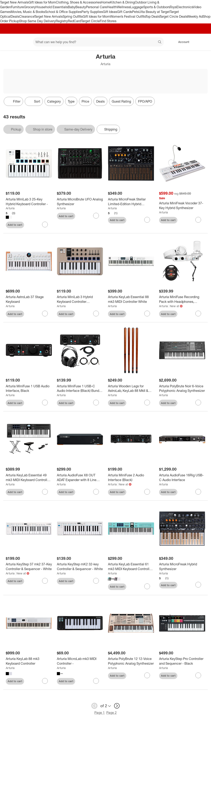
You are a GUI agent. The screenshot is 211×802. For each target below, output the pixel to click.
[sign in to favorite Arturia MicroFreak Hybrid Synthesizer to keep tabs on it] (198, 585)
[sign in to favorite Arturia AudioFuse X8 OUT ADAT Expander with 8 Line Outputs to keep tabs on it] (96, 492)
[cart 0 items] (202, 41)
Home (105, 2)
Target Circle (90, 21)
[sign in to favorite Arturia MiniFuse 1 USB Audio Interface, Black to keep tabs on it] (45, 402)
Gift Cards (124, 12)
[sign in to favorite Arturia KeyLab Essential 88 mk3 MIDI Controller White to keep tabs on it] (147, 313)
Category (54, 101)
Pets (135, 12)
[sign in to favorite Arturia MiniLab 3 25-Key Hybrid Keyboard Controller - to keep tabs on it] (45, 224)
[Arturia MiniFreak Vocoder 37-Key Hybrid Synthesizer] (182, 205)
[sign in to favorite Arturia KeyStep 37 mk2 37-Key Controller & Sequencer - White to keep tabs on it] (45, 581)
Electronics (184, 7)
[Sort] (34, 101)
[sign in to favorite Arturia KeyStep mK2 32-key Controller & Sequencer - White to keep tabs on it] (96, 581)
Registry (62, 21)
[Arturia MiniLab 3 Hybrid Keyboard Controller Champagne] (80, 299)
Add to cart (15, 224)
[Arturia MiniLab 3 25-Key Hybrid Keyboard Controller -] (29, 201)
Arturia (10, 208)
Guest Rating (121, 101)
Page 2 (111, 713)
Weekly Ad (195, 16)
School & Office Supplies (63, 12)
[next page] (117, 705)
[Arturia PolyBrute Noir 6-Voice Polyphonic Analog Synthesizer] (182, 388)
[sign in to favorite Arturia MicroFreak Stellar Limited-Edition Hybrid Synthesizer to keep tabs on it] (147, 220)
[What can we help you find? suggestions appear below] (98, 41)
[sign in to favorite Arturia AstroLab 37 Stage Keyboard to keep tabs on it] (45, 313)
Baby (71, 7)
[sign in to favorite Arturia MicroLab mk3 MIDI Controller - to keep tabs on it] (96, 681)
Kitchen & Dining (122, 2)
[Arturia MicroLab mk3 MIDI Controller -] (80, 661)
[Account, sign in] (182, 41)
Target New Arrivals (14, 2)
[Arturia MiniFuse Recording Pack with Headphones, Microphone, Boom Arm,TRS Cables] (182, 299)
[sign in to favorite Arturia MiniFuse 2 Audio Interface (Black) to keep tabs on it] (147, 492)
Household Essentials (52, 7)
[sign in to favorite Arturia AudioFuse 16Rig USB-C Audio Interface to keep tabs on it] (198, 492)
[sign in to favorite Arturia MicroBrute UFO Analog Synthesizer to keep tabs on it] (96, 216)
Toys (173, 7)
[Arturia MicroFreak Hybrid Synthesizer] (182, 566)
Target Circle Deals (173, 16)
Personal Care (96, 7)
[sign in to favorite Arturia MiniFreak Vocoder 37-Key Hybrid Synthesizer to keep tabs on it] (198, 220)
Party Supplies (92, 12)
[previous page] (94, 705)
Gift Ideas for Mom (42, 2)
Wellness (123, 7)
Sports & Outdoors (156, 7)
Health (112, 7)
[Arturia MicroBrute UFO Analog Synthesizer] (80, 201)
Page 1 (99, 713)
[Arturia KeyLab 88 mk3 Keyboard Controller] (29, 661)
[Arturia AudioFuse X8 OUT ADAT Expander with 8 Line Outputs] (80, 477)
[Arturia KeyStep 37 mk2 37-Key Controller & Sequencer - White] (29, 566)
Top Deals (152, 16)
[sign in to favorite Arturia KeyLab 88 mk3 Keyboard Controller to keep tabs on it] (45, 681)
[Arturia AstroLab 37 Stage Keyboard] (29, 299)
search (160, 42)
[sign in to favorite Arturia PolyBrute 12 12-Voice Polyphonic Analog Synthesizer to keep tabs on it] (147, 675)
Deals (15, 16)
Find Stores (108, 21)
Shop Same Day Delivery (37, 21)
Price (85, 101)
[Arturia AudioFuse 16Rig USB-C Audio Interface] (182, 477)
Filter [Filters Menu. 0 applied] (13, 101)
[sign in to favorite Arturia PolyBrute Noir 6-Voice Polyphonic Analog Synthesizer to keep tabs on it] (198, 402)
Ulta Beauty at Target (154, 12)
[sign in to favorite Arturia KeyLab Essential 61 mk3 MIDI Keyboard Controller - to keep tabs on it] (147, 586)
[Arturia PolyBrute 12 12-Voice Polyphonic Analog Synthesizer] (131, 661)
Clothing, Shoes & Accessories (78, 2)
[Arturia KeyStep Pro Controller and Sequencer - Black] (182, 661)
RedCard (74, 21)
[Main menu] (23, 41)
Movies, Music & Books (28, 12)
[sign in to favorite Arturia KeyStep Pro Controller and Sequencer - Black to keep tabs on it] (198, 675)
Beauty (80, 7)
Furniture (17, 7)
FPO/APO (145, 101)
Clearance (26, 16)
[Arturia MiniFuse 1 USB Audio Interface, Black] (29, 388)
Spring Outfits (73, 16)
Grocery (30, 7)
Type (71, 101)
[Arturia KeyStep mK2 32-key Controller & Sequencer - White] (80, 566)
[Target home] (9, 42)
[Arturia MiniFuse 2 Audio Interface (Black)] (131, 477)
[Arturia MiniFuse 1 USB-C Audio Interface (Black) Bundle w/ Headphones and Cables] (80, 388)
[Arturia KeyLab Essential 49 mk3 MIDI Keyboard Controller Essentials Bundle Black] (29, 477)
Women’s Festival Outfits (127, 16)
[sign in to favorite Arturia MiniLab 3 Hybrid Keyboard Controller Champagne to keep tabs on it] (96, 313)
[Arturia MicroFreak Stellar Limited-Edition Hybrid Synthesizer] (131, 201)
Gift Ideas (110, 12)
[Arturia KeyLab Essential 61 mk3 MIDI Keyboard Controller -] (131, 566)
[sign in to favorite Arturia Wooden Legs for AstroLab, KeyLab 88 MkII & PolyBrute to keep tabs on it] (147, 402)
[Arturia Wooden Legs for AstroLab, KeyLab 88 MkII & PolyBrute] (131, 388)
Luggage (136, 7)
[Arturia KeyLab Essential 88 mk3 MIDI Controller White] (131, 299)
